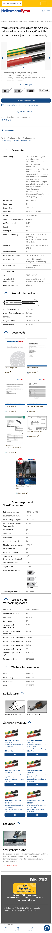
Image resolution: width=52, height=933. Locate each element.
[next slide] (49, 58)
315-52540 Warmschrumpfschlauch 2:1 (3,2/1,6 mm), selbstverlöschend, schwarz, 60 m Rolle (37, 801)
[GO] (44, 11)
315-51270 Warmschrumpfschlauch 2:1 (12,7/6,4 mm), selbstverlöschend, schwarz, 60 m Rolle (15, 801)
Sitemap (31, 900)
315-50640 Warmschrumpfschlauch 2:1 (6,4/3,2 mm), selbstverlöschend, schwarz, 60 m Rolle (15, 770)
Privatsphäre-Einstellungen (25, 910)
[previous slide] (2, 58)
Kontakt (16, 895)
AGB (23, 895)
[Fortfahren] (43, 3)
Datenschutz (38, 897)
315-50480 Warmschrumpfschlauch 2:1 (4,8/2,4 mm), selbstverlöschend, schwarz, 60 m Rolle (37, 740)
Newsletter (21, 900)
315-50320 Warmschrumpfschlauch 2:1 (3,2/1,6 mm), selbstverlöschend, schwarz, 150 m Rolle (15, 740)
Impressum (32, 895)
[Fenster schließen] (49, 3)
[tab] (26, 150)
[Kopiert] (46, 35)
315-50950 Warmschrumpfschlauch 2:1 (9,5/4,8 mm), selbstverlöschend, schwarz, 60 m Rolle (37, 770)
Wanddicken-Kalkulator (37, 707)
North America (12, 3)
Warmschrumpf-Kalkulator (15, 707)
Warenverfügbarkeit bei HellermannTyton (19, 105)
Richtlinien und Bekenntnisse (18, 897)
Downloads (7, 130)
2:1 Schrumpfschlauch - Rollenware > (16, 140)
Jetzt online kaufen (26, 100)
